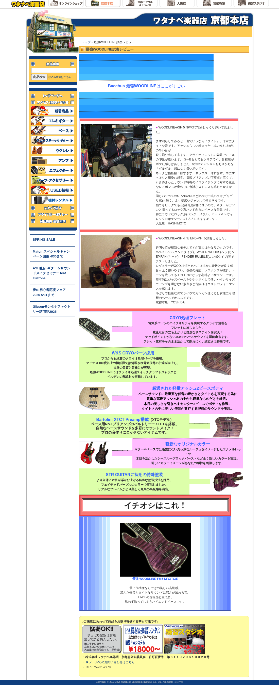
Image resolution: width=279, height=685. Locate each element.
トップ (86, 42)
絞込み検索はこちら (59, 77)
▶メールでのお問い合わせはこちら (110, 662)
